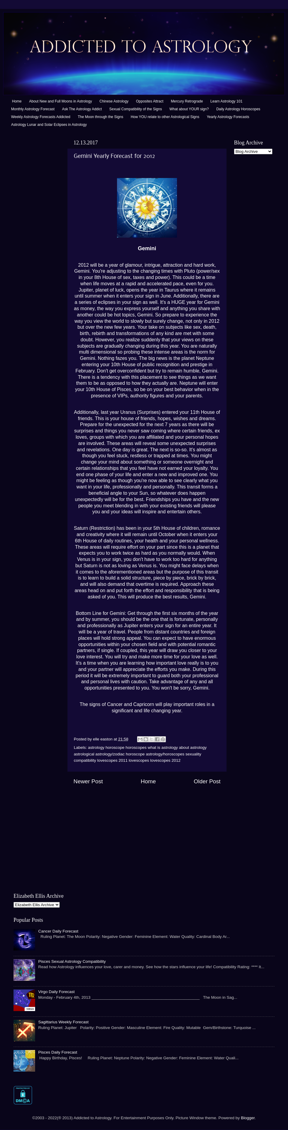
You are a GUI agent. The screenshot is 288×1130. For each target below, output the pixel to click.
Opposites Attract (149, 101)
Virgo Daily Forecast (56, 991)
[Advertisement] (38, 227)
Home (17, 101)
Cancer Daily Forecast (58, 931)
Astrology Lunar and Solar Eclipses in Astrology (49, 125)
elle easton (103, 739)
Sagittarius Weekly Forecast (63, 1022)
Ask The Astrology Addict (82, 109)
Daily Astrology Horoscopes (238, 109)
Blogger (248, 1118)
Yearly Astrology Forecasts (228, 117)
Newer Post (88, 781)
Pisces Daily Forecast (57, 1052)
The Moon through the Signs (100, 117)
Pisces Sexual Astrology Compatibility (72, 961)
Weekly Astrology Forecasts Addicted (40, 117)
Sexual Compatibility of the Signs (135, 109)
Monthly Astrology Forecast (33, 109)
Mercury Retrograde (187, 101)
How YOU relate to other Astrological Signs (165, 117)
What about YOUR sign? (189, 109)
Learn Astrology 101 (226, 101)
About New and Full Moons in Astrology (60, 101)
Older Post (207, 781)
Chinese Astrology (113, 101)
